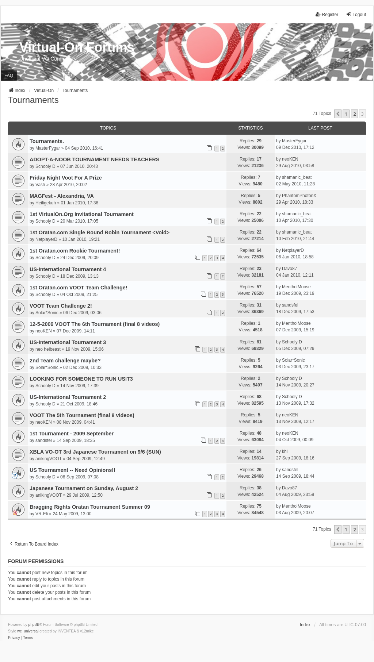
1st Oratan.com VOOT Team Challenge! (78, 287)
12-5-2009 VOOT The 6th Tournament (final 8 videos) (95, 324)
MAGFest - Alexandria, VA (62, 196)
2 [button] (354, 114)
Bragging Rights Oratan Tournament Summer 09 (90, 507)
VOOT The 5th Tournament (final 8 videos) (82, 415)
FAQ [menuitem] (8, 75)
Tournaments (33, 100)
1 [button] (346, 114)
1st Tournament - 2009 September (72, 433)
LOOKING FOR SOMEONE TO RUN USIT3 (81, 379)
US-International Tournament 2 (68, 397)
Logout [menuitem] (356, 14)
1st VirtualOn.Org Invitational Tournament (82, 214)
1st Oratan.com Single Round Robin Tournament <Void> (99, 232)
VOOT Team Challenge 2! (61, 306)
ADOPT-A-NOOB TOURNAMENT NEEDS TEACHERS (95, 159)
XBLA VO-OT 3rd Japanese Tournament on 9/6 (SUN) (95, 452)
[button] (337, 113)
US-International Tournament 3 (68, 342)
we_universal (27, 631)
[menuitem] (14, 638)
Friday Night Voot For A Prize (66, 178)
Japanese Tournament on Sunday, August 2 (84, 488)
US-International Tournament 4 (68, 269)
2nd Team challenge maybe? (65, 360)
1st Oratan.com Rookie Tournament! (75, 251)
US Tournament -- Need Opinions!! (72, 470)
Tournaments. (47, 141)
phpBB (33, 625)
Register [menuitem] (327, 14)
